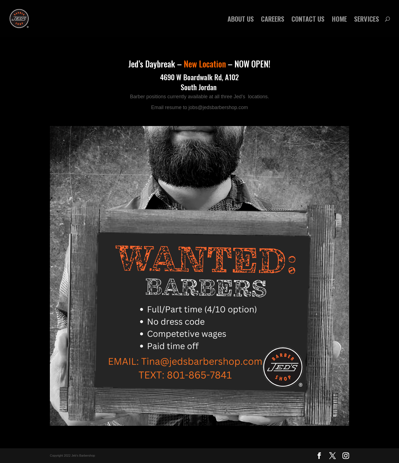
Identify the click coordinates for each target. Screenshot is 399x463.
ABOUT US (240, 20)
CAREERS (272, 20)
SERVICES (366, 20)
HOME (339, 20)
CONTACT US (307, 20)
